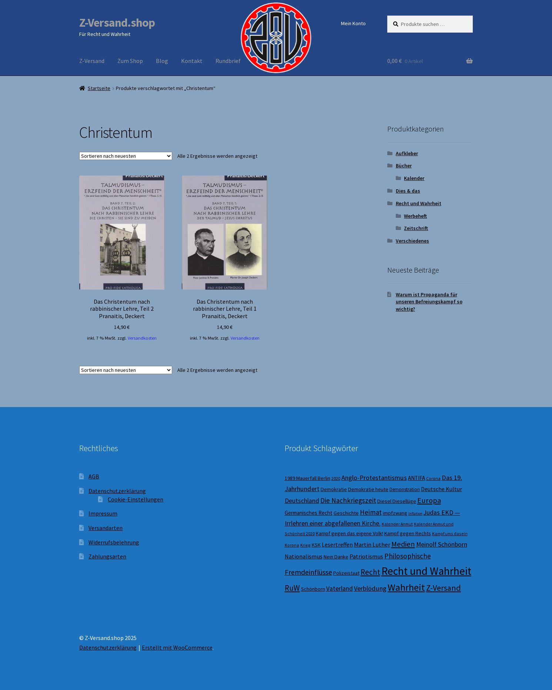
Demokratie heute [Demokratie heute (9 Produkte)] (368, 489)
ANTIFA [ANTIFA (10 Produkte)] (416, 477)
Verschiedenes (412, 240)
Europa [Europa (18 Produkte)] (429, 500)
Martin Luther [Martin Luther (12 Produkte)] (372, 545)
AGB (93, 476)
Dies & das (408, 190)
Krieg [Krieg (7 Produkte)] (305, 545)
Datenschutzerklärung (117, 490)
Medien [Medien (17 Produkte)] (403, 544)
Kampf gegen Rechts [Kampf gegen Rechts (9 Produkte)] (407, 533)
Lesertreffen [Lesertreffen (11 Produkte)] (337, 544)
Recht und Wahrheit (418, 203)
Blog (162, 60)
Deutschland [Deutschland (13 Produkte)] (302, 501)
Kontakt (192, 60)
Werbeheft (415, 216)
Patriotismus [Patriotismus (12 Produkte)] (366, 556)
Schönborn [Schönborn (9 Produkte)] (313, 589)
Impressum (102, 513)
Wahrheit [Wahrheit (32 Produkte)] (406, 587)
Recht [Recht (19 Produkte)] (370, 572)
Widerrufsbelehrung (113, 542)
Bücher (404, 165)
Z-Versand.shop (117, 22)
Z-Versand (91, 60)
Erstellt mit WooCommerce (177, 647)
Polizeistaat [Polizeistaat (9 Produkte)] (346, 573)
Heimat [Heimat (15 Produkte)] (371, 512)
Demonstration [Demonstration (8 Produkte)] (404, 489)
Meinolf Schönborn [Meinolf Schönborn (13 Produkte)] (441, 544)
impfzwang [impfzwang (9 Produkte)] (395, 513)
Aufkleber (407, 153)
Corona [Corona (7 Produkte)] (433, 478)
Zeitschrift (416, 228)
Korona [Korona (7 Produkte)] (292, 545)
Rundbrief (228, 60)
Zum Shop (130, 60)
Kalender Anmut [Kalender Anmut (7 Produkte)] (397, 524)
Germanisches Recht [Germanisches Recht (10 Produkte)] (308, 512)
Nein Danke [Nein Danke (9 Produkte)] (336, 556)
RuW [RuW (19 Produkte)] (292, 588)
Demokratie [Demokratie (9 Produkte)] (334, 489)
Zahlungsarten (107, 556)
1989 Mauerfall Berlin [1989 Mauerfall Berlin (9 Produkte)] (307, 478)
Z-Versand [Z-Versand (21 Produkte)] (443, 588)
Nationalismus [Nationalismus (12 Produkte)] (303, 556)
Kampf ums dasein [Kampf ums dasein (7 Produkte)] (450, 533)
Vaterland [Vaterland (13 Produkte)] (339, 588)
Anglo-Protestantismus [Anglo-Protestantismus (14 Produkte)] (374, 477)
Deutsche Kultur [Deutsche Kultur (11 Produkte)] (441, 489)
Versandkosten (142, 338)
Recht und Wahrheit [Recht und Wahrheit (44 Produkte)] (426, 571)
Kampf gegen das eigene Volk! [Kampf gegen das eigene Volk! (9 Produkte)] (349, 533)
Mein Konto (353, 23)
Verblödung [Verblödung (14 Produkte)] (370, 588)
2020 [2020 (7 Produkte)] (335, 478)
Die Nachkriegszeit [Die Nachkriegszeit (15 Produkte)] (348, 500)
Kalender (414, 178)
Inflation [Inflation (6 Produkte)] (415, 513)
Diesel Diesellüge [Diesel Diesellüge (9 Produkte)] (396, 501)
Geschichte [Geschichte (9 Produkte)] (346, 513)
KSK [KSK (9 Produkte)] (316, 544)
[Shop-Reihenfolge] (125, 156)
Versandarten (105, 527)
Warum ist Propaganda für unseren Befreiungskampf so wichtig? (429, 302)
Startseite (99, 88)
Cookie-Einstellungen (135, 499)
